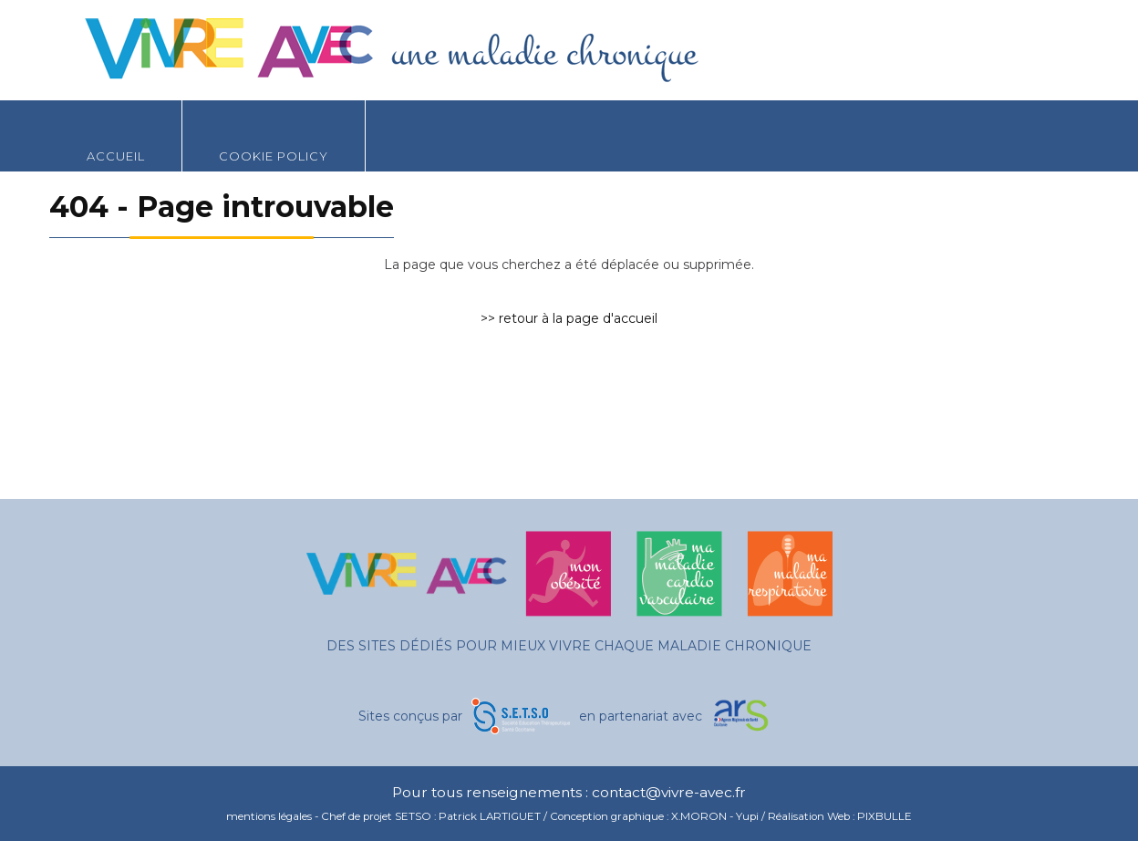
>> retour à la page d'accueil (569, 318)
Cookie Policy (273, 131)
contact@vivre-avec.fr (669, 792)
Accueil (116, 131)
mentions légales (269, 816)
